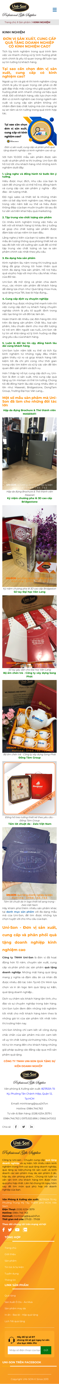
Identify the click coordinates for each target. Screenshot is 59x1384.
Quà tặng (10, 1295)
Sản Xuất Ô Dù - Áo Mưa (19, 1302)
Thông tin (10, 1279)
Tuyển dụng (12, 1273)
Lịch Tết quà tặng (15, 1321)
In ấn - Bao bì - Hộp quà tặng (21, 1314)
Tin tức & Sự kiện (14, 1267)
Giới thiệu (10, 1254)
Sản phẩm (25, 22)
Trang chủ (10, 22)
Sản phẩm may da (15, 1308)
